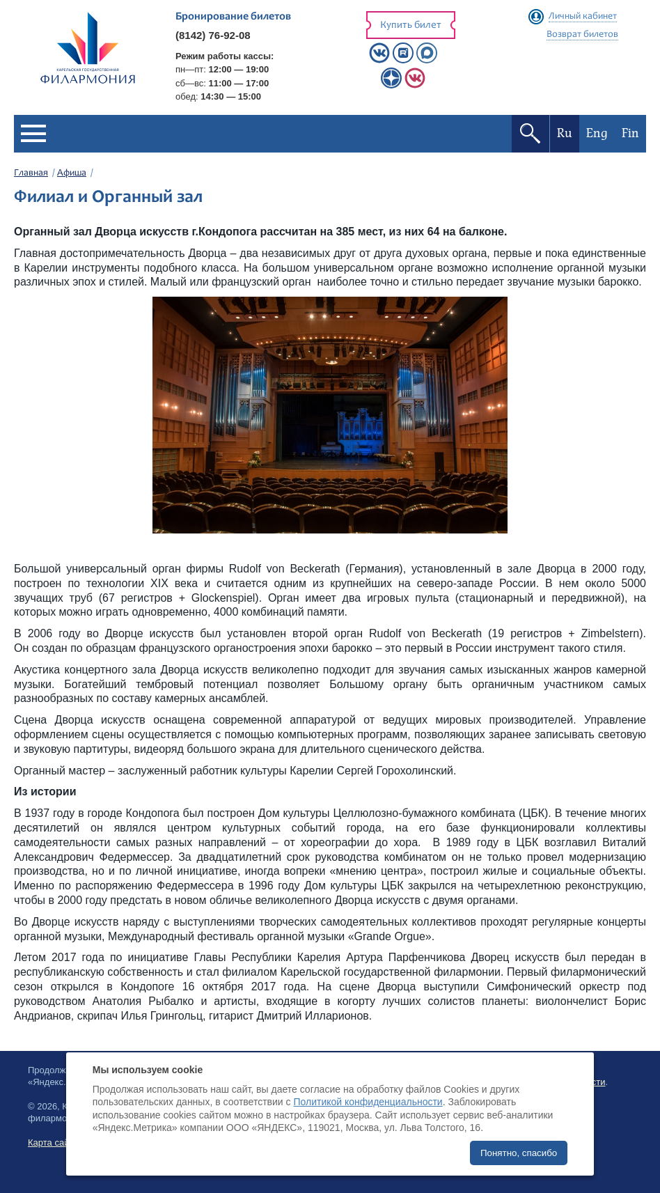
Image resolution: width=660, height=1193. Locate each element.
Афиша (71, 173)
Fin (630, 133)
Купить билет (410, 25)
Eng (597, 133)
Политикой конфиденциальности (367, 1101)
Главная (31, 173)
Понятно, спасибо (518, 1153)
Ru (564, 133)
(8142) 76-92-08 (213, 35)
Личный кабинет (583, 17)
